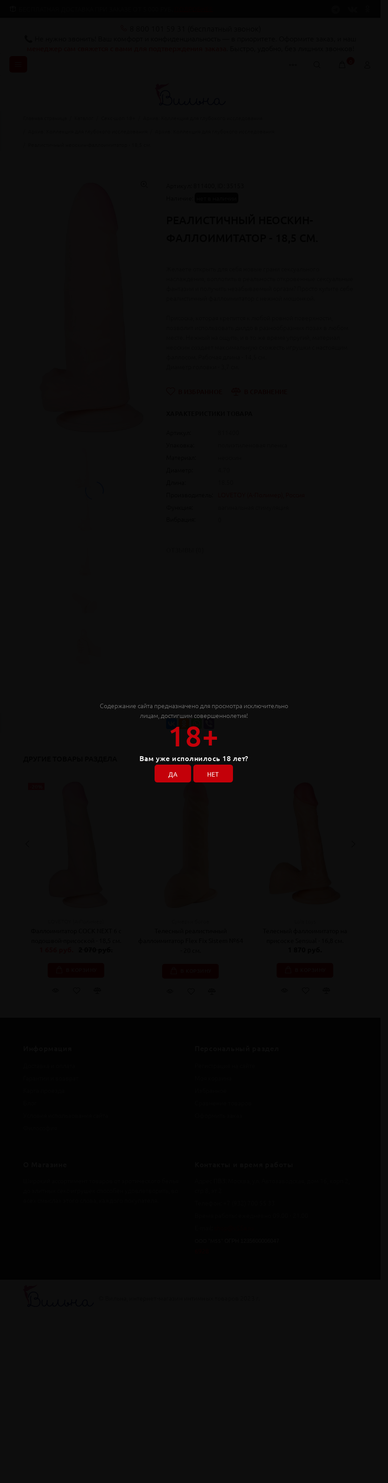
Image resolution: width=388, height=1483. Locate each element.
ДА (172, 774)
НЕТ (213, 774)
